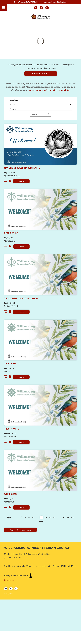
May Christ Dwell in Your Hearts (22, 168)
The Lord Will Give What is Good (21, 298)
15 (29, 517)
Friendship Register (40, 74)
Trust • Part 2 (12, 364)
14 (25, 517)
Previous (9, 517)
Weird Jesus (10, 494)
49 (72, 517)
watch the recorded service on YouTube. (49, 90)
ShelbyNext (8, 594)
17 (37, 517)
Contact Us (9, 580)
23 (63, 517)
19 (46, 517)
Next (41, 521)
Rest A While (11, 233)
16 (33, 517)
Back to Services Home (20, 530)
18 (42, 517)
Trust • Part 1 (11, 429)
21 (54, 517)
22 (58, 517)
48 (68, 517)
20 (50, 517)
